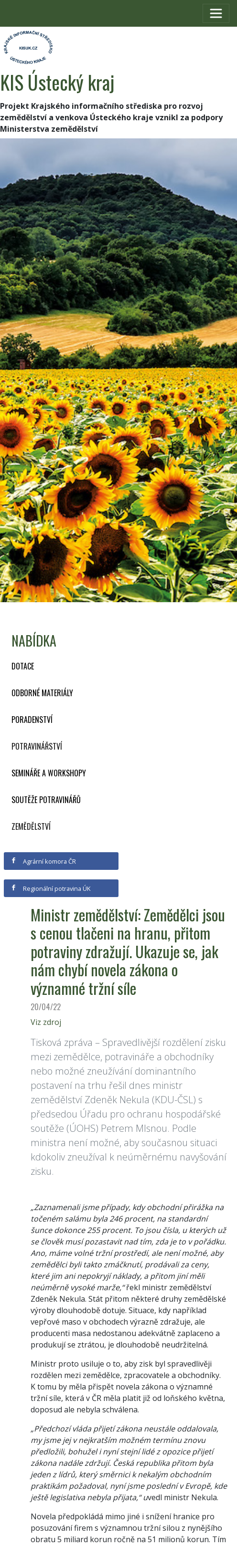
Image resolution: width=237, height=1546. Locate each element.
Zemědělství (31, 826)
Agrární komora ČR (43, 861)
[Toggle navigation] (216, 13)
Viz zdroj (46, 1022)
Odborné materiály (42, 693)
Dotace (22, 666)
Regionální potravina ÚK (50, 888)
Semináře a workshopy (48, 773)
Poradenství (32, 719)
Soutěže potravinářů (46, 799)
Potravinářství (36, 746)
